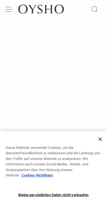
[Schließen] (100, 140)
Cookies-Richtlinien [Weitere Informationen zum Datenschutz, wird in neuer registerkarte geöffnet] (37, 177)
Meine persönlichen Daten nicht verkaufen (53, 196)
